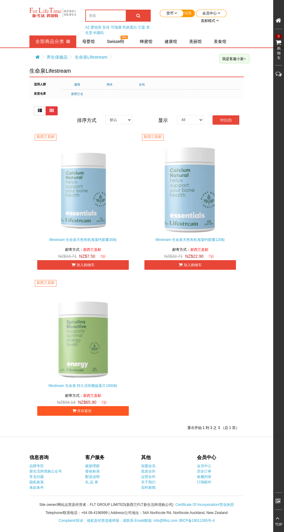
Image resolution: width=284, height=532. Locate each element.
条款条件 (36, 487)
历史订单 (204, 471)
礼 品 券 (91, 482)
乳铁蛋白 (129, 27)
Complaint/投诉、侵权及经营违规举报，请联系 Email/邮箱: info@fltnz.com (119, 520)
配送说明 (92, 477)
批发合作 (148, 471)
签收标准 (92, 471)
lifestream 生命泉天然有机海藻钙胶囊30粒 (83, 240)
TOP (278, 524)
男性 (110, 84)
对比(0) (226, 120)
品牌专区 (36, 466)
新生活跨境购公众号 (45, 471)
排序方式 (86, 120)
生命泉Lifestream (91, 57)
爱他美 (96, 27)
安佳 (106, 27)
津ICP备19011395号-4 (197, 520)
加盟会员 (148, 466)
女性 (142, 84)
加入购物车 (82, 265)
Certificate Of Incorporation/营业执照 (204, 505)
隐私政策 (36, 482)
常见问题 (36, 477)
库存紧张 (83, 411)
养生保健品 (57, 57)
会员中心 (204, 466)
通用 (77, 84)
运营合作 (148, 477)
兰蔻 (141, 27)
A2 (87, 27)
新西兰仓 (77, 94)
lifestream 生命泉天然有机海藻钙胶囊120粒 (190, 240)
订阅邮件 (204, 482)
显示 (163, 120)
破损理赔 (92, 466)
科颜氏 (98, 33)
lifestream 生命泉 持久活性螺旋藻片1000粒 (83, 386)
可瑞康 (116, 27)
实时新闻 (148, 487)
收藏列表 (204, 477)
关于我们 (148, 482)
